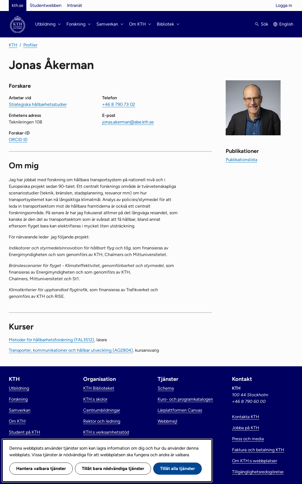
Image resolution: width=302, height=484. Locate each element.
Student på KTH (24, 432)
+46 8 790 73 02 (118, 104)
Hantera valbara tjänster (41, 468)
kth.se (17, 5)
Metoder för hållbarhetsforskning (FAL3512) (51, 339)
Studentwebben (45, 5)
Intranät (74, 5)
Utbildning (19, 388)
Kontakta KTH (245, 416)
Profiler (30, 45)
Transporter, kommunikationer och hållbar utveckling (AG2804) (71, 350)
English (286, 24)
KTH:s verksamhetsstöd (106, 432)
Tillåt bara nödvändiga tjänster (113, 468)
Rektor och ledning (101, 421)
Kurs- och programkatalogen (185, 399)
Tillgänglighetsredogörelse (258, 471)
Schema (166, 388)
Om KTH (17, 421)
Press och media (248, 438)
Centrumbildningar (101, 410)
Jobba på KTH (245, 427)
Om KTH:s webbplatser (254, 460)
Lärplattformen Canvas (180, 410)
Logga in (284, 5)
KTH (13, 45)
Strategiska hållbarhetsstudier (38, 104)
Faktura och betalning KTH (258, 449)
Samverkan (19, 410)
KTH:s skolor (95, 399)
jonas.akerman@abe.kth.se (128, 122)
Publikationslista (241, 159)
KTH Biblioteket (98, 388)
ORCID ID (18, 139)
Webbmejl (167, 421)
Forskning (18, 399)
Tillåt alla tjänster (177, 468)
